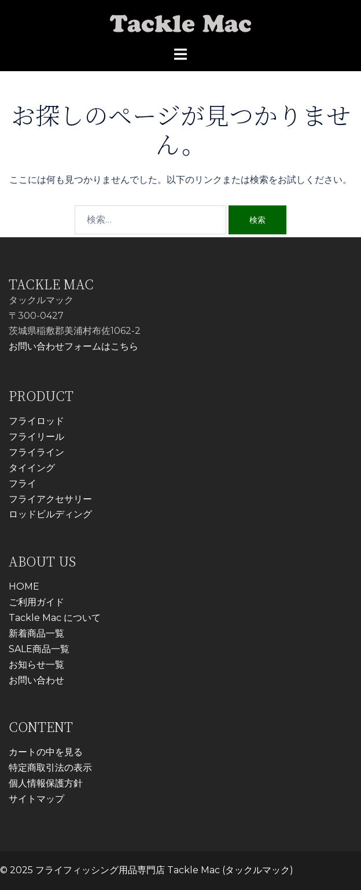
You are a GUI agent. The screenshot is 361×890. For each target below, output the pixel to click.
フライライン (36, 452)
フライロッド (36, 420)
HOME (24, 586)
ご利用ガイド (36, 602)
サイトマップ (36, 798)
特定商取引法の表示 (50, 767)
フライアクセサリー (50, 499)
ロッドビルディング (50, 514)
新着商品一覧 (36, 633)
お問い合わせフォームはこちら (73, 346)
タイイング (32, 467)
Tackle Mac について (55, 617)
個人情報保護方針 (46, 783)
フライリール (36, 436)
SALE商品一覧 (39, 648)
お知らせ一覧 (36, 664)
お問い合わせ (36, 680)
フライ (22, 483)
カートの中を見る (46, 751)
